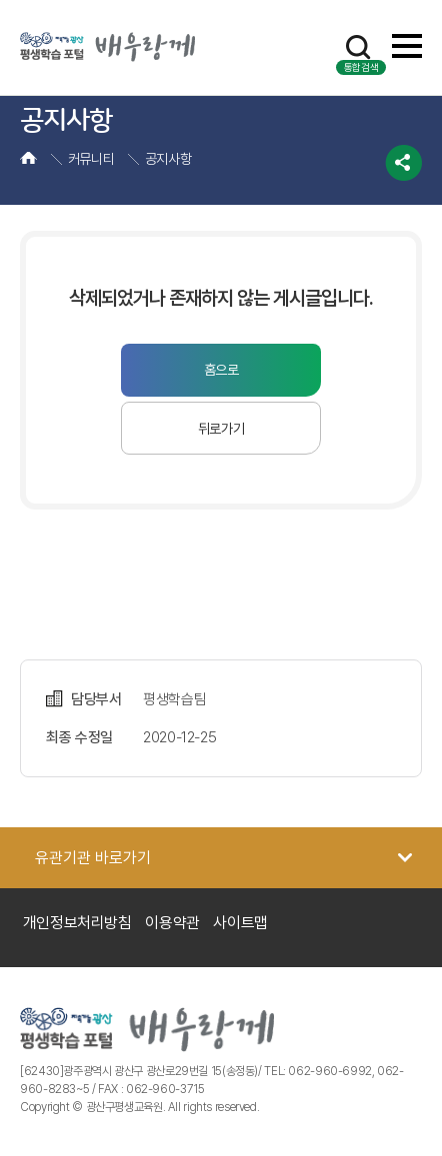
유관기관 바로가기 (93, 857)
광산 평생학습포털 (107, 47)
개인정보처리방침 (77, 922)
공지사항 (168, 159)
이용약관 (172, 922)
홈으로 (221, 370)
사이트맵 (240, 922)
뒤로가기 (221, 429)
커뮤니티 (91, 159)
